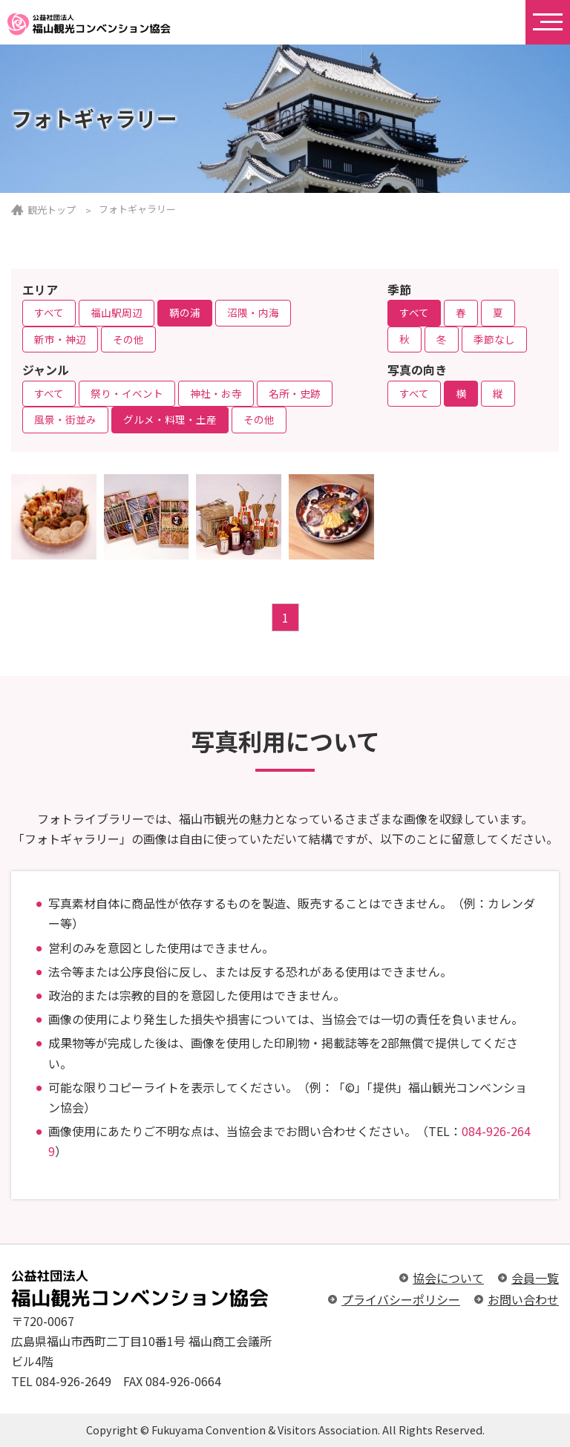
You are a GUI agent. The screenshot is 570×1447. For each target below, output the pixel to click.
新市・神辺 (60, 339)
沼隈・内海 (253, 312)
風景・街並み (65, 419)
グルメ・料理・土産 (170, 419)
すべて (49, 312)
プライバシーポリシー (400, 1299)
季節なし (494, 339)
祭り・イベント (127, 393)
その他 (128, 339)
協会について (448, 1278)
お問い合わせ (523, 1299)
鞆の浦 (184, 312)
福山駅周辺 (116, 312)
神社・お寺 (216, 393)
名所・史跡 (295, 393)
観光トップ (51, 209)
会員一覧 (535, 1278)
